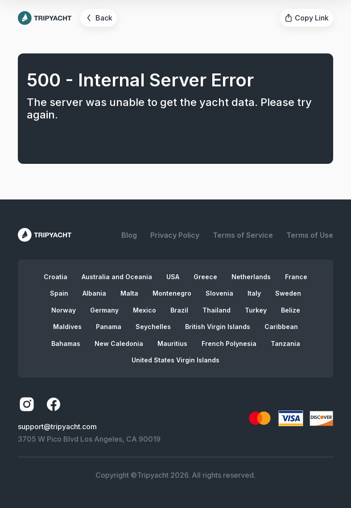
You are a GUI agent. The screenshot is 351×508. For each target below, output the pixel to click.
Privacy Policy (174, 235)
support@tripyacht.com (57, 426)
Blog (129, 235)
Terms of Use (309, 235)
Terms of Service (243, 235)
